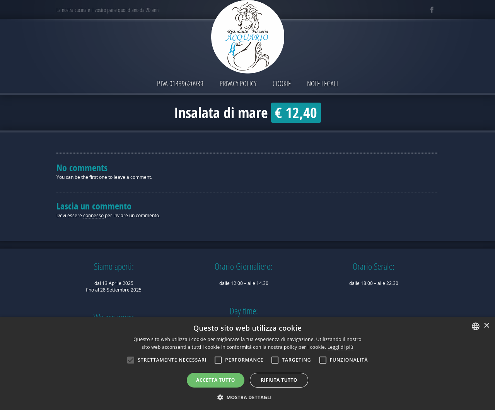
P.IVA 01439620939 (180, 83)
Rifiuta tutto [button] (279, 380)
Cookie (282, 83)
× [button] (486, 326)
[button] (247, 397)
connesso (93, 215)
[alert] (247, 363)
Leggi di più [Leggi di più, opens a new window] (340, 347)
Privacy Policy (238, 83)
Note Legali (322, 83)
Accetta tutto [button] (215, 380)
